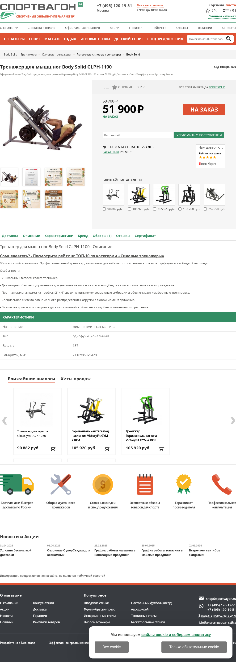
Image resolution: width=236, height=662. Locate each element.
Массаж (52, 39)
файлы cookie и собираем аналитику (176, 635)
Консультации (43, 603)
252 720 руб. (216, 209)
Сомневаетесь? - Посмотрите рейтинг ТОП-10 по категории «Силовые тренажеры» (82, 256)
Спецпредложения (165, 39)
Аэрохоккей (139, 609)
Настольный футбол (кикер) (151, 603)
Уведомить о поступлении (199, 135)
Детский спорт (128, 39)
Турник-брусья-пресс (99, 609)
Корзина (216, 5)
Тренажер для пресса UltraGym (32, 433)
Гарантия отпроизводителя (184, 491)
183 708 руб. (191, 209)
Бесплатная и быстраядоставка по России (17, 491)
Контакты (229, 28)
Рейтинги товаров (46, 622)
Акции (114, 28)
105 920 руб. (141, 209)
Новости (6, 616)
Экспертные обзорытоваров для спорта (145, 491)
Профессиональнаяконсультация (221, 491)
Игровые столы (95, 39)
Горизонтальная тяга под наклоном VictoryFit (90, 435)
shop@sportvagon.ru (221, 599)
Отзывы (182, 28)
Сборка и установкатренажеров (60, 491)
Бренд (83, 235)
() (214, 10)
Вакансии (205, 28)
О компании (9, 28)
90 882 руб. (114, 209)
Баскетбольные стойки (148, 622)
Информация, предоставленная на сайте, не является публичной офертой (52, 575)
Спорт (34, 39)
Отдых (70, 39)
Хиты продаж (76, 379)
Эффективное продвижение (73, 643)
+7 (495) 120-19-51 (114, 5)
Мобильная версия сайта (217, 622)
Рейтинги (159, 28)
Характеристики (59, 235)
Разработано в (17, 643)
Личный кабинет (222, 16)
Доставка (10, 235)
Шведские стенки (96, 603)
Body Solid (10, 54)
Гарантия (111, 152)
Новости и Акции (19, 536)
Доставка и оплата (41, 28)
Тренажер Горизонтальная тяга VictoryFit (141, 435)
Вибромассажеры (97, 622)
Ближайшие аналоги (31, 379)
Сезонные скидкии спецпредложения (103, 491)
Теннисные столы (143, 616)
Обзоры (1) (102, 235)
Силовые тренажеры (56, 54)
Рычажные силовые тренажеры (99, 54)
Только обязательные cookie (194, 647)
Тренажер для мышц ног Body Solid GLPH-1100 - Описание (56, 246)
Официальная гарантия (82, 28)
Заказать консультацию (217, 615)
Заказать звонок (150, 5)
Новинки (135, 28)
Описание (31, 235)
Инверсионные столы (100, 616)
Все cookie (111, 647)
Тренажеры (14, 39)
